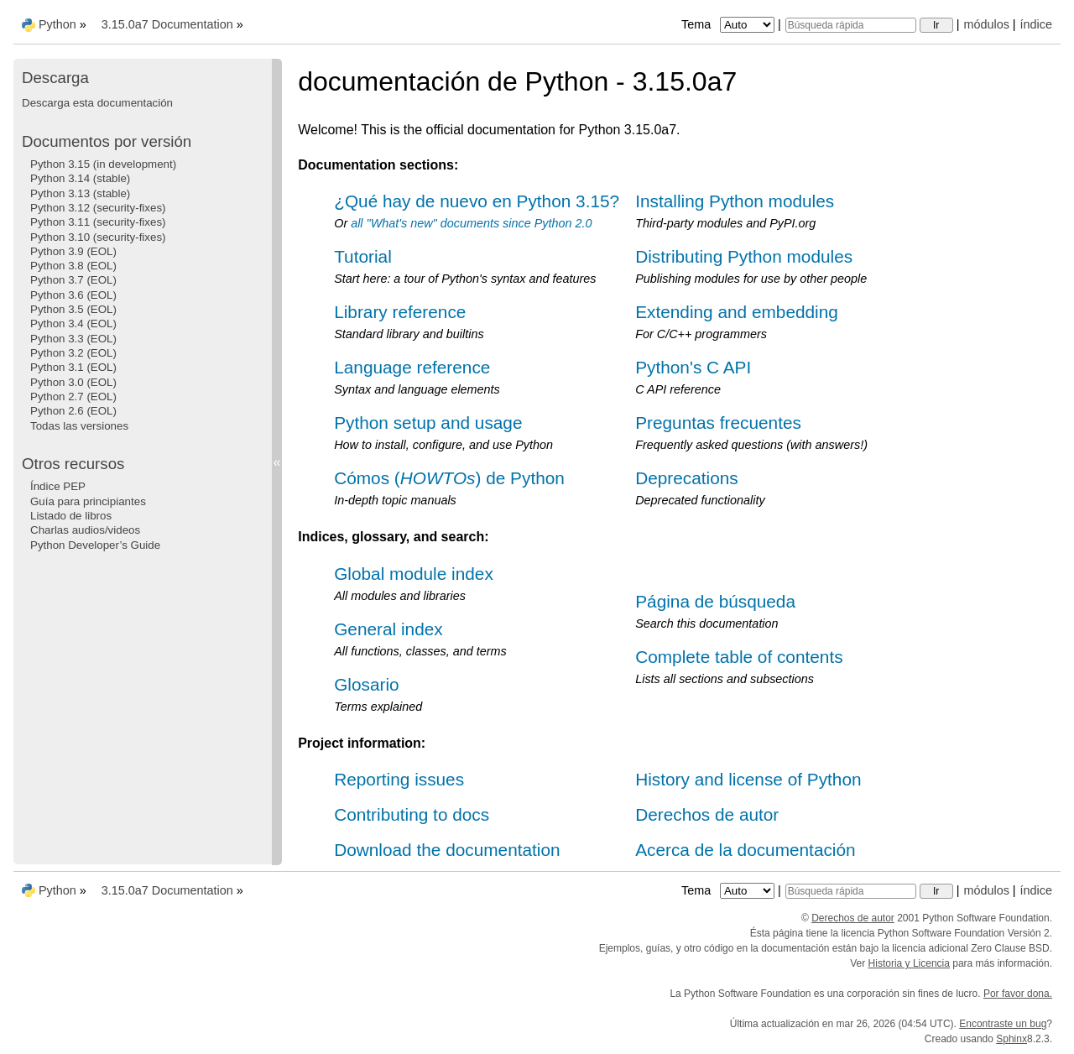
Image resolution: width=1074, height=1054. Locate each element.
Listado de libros (71, 515)
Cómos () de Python (449, 478)
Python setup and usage (428, 422)
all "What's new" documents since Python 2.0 (471, 223)
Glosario (366, 684)
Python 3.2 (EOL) (73, 353)
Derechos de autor (707, 814)
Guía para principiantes (88, 501)
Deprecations (686, 478)
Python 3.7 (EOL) (73, 280)
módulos (986, 24)
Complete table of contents (738, 656)
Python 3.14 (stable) (80, 178)
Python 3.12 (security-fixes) (97, 207)
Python (57, 24)
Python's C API (693, 367)
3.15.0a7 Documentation (167, 24)
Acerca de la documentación (745, 849)
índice (1036, 24)
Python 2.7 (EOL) (73, 396)
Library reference (400, 311)
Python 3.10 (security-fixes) (97, 237)
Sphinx (1011, 1039)
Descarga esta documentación (97, 103)
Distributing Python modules (743, 256)
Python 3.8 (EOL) (73, 265)
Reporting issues (399, 779)
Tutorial (363, 256)
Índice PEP (58, 486)
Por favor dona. (1017, 993)
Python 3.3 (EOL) (73, 338)
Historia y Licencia (909, 963)
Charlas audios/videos (85, 530)
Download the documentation (447, 849)
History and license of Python (748, 779)
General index (388, 629)
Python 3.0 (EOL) (73, 382)
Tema (729, 24)
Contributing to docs (411, 814)
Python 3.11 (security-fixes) (97, 222)
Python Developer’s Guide (95, 545)
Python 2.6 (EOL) (73, 410)
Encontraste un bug (1002, 1024)
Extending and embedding (736, 311)
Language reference (412, 367)
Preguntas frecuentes (718, 422)
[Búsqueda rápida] (850, 25)
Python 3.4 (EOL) (73, 323)
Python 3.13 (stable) (80, 193)
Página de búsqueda (715, 601)
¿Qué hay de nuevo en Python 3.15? (476, 201)
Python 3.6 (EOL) (73, 295)
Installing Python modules (734, 201)
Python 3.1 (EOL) (73, 367)
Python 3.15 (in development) (103, 164)
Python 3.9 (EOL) (73, 251)
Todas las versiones (79, 426)
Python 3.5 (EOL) (73, 309)
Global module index (413, 573)
